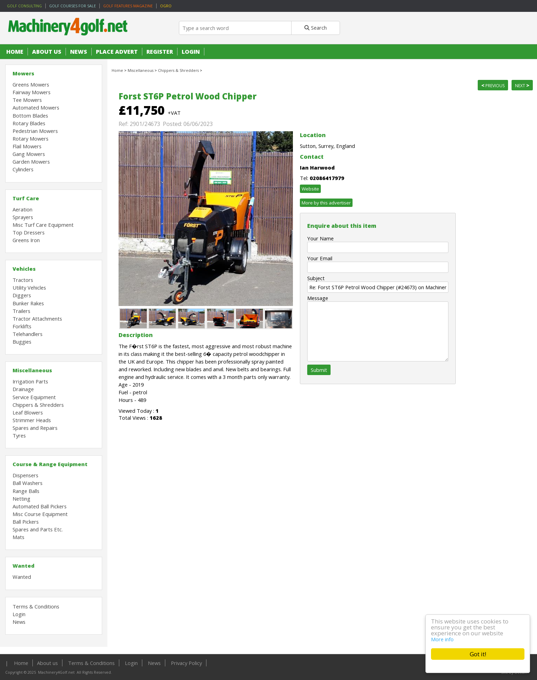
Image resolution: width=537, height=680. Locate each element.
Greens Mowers (31, 84)
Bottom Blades (30, 115)
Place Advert (117, 51)
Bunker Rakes (28, 303)
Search (315, 27)
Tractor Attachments (37, 318)
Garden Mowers (31, 161)
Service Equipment (34, 397)
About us (46, 51)
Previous (493, 85)
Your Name (320, 238)
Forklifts (22, 326)
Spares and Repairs (35, 427)
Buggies (22, 341)
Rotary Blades (29, 123)
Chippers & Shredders (38, 404)
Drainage (23, 389)
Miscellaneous (32, 370)
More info (442, 639)
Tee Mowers (27, 99)
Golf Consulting (24, 5)
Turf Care (26, 198)
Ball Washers (28, 482)
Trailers (21, 310)
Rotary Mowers (30, 138)
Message (317, 297)
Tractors (23, 279)
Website (310, 189)
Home (14, 51)
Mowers (23, 73)
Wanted (24, 565)
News (78, 51)
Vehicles (24, 268)
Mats (18, 536)
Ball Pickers (26, 521)
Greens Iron (26, 240)
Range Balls (26, 490)
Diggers (22, 295)
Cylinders (23, 169)
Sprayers (23, 217)
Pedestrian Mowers (35, 130)
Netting (21, 498)
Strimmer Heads (32, 420)
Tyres (19, 435)
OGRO (166, 5)
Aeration (22, 209)
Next (522, 85)
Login (191, 51)
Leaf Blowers (28, 412)
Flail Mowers (27, 146)
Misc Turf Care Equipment (43, 224)
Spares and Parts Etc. (38, 529)
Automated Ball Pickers (40, 506)
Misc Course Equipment (40, 513)
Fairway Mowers (32, 92)
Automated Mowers (36, 107)
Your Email (319, 258)
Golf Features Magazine (128, 5)
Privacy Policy (186, 662)
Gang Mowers (29, 153)
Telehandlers (28, 333)
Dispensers (25, 475)
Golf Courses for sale (72, 5)
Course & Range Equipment (50, 464)
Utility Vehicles (29, 287)
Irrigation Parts (30, 381)
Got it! (478, 654)
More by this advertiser (326, 203)
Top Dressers (29, 232)
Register (159, 51)
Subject (316, 278)
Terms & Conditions (36, 606)
